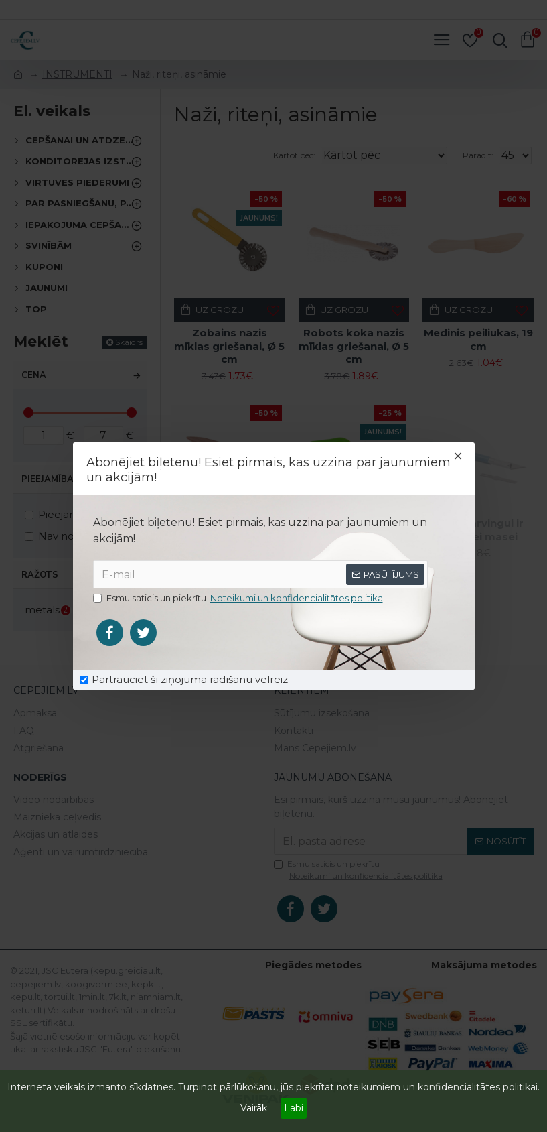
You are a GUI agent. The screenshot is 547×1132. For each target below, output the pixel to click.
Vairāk (253, 1108)
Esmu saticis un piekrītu (239, 598)
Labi (293, 1108)
